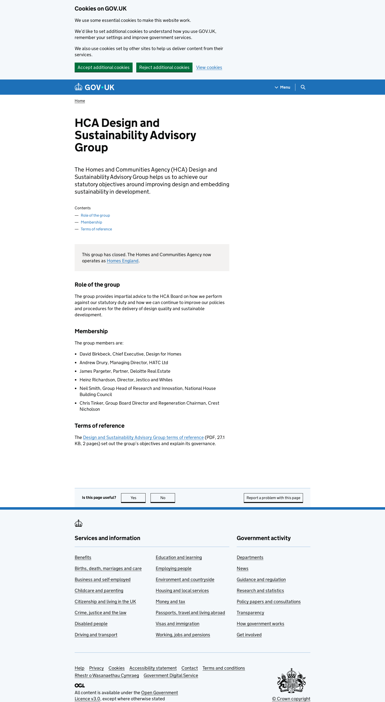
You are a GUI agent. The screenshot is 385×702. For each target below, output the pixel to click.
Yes (138, 497)
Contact (189, 668)
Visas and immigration (177, 623)
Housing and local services (182, 590)
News (242, 568)
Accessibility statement (153, 668)
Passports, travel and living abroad (190, 612)
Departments (250, 557)
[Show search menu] (302, 87)
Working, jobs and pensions (183, 634)
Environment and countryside (185, 579)
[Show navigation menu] (282, 87)
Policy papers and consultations (269, 601)
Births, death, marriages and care (108, 568)
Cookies (117, 668)
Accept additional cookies (104, 67)
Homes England (122, 261)
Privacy (96, 668)
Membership (91, 222)
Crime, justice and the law (100, 612)
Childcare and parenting (99, 590)
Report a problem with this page (273, 497)
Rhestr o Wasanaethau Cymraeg (107, 675)
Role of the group (95, 215)
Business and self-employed (103, 579)
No (167, 497)
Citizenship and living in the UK (105, 601)
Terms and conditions (224, 668)
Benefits (83, 557)
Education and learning (179, 557)
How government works (260, 623)
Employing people (174, 568)
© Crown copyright (291, 699)
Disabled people (91, 623)
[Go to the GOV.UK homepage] (94, 87)
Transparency (250, 612)
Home (80, 100)
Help (79, 668)
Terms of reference (96, 229)
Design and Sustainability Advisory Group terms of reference (143, 437)
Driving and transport (96, 634)
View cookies (209, 67)
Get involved (249, 634)
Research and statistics (260, 590)
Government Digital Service (171, 675)
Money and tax (170, 601)
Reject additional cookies (164, 67)
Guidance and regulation (261, 579)
